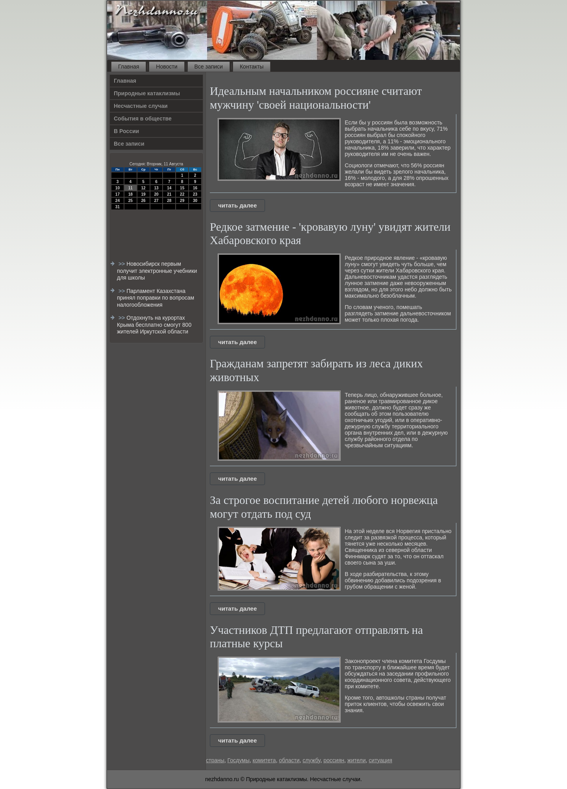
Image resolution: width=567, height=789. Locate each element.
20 (156, 194)
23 (195, 194)
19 (143, 194)
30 (195, 200)
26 (143, 200)
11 (130, 188)
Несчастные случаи (141, 106)
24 (117, 200)
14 (169, 188)
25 (130, 200)
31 (117, 207)
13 (156, 188)
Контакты (251, 66)
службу (312, 760)
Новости (166, 66)
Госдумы (239, 760)
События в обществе (143, 118)
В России (126, 131)
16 (195, 188)
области (289, 760)
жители (356, 760)
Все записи (209, 66)
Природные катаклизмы (147, 93)
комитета (264, 760)
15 (182, 188)
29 (182, 200)
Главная (128, 66)
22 (182, 194)
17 (117, 194)
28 (169, 200)
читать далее (237, 205)
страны (215, 760)
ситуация (380, 760)
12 (143, 188)
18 (130, 194)
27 (156, 200)
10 (117, 188)
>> (122, 264)
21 (169, 194)
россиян (334, 760)
